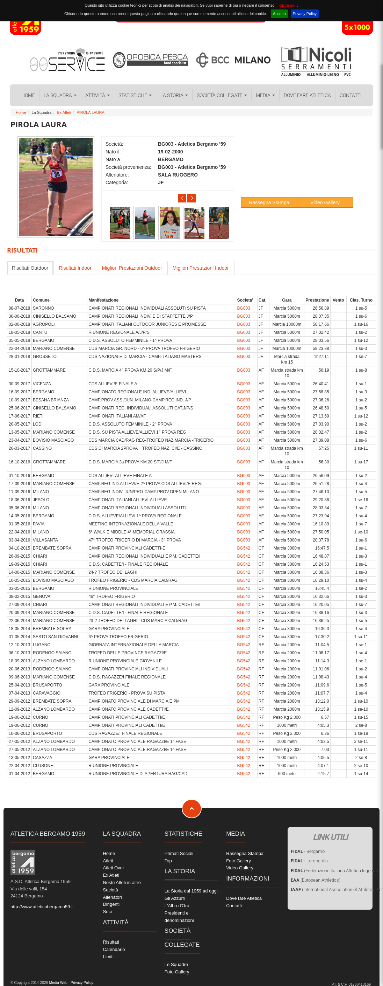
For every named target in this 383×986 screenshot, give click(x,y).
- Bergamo (308, 851)
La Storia (174, 95)
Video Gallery (325, 202)
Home (28, 95)
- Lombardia (309, 860)
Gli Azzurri (175, 898)
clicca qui (287, 5)
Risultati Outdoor (30, 268)
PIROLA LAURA (90, 112)
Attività (97, 95)
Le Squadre (176, 964)
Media (265, 95)
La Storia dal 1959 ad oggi (191, 891)
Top (168, 860)
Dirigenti (111, 904)
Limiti (108, 956)
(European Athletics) (315, 880)
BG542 (243, 548)
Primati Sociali (179, 853)
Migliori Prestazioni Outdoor (132, 268)
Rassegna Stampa (269, 202)
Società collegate (222, 95)
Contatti (351, 95)
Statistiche (135, 95)
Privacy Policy (305, 14)
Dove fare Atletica (307, 95)
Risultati (111, 942)
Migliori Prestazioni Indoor (201, 268)
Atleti (108, 860)
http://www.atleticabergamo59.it (42, 906)
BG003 (243, 308)
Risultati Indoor (75, 268)
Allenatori (112, 897)
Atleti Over (113, 867)
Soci (107, 911)
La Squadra (60, 95)
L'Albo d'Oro (177, 905)
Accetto (279, 14)
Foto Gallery (177, 971)
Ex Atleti (64, 112)
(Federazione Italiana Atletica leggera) (334, 870)
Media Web (57, 983)
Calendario (114, 949)
